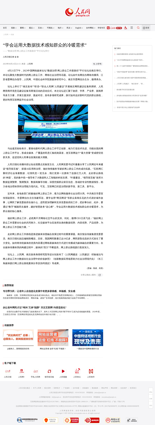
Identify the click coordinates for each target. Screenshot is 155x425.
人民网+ (21, 372)
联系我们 (133, 388)
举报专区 (101, 28)
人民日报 (8, 372)
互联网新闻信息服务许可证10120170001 (44, 401)
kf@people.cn (56, 397)
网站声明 (104, 388)
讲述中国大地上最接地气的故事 (128, 107)
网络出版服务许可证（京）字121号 (90, 406)
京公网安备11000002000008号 (128, 406)
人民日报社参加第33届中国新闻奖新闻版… (132, 78)
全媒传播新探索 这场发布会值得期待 (130, 54)
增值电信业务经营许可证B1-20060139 (74, 401)
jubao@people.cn (100, 392)
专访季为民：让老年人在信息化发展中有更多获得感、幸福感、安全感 (39, 291)
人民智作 (91, 372)
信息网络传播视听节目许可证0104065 (29, 406)
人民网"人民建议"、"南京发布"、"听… (130, 84)
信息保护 (123, 388)
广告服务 (66, 388)
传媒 (12, 34)
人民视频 (63, 372)
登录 (147, 28)
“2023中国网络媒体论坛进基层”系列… (130, 60)
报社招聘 (47, 388)
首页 (5, 28)
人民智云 (77, 372)
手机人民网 (35, 372)
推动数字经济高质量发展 (125, 90)
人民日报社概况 (24, 388)
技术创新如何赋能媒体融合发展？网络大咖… (133, 101)
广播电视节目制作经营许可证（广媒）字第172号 (107, 401)
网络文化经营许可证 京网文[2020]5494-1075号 (60, 406)
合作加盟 (76, 388)
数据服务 (95, 388)
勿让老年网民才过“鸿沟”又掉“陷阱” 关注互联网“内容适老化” (34, 307)
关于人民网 (37, 388)
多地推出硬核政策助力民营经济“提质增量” (132, 95)
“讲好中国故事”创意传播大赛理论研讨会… (132, 72)
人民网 (5, 34)
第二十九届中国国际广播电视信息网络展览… (133, 66)
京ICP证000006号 (111, 406)
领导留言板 (49, 372)
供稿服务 (85, 388)
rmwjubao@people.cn (109, 397)
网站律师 (114, 388)
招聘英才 (57, 388)
